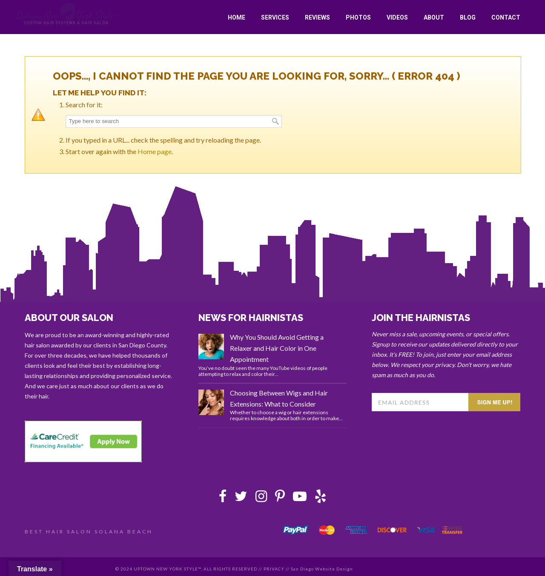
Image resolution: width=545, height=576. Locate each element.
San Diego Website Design (322, 568)
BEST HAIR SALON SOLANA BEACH (89, 531)
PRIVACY (274, 568)
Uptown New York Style (67, 14)
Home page (155, 151)
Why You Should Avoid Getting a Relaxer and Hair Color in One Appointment (277, 348)
